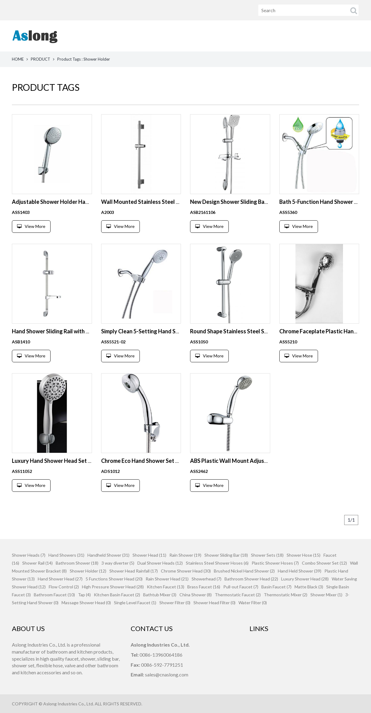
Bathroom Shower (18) (77, 563)
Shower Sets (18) (267, 555)
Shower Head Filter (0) (214, 602)
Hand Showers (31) (66, 555)
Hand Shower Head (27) (60, 578)
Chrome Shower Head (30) (186, 570)
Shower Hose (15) (303, 555)
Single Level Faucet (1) (135, 602)
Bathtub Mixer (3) (159, 594)
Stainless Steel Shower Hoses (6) (217, 563)
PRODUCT (40, 59)
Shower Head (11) (149, 555)
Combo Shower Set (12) (324, 563)
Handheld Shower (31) (108, 555)
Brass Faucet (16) (203, 586)
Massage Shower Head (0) (86, 602)
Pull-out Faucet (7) (240, 586)
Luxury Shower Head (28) (305, 578)
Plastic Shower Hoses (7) (275, 563)
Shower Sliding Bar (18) (226, 555)
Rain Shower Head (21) (167, 578)
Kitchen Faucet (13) (165, 586)
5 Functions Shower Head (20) (114, 578)
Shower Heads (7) (28, 555)
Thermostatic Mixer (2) (285, 594)
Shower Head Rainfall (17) (133, 570)
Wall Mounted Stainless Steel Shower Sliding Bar (161, 201)
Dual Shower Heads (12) (160, 563)
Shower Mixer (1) (326, 594)
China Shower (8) (195, 594)
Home (186, 36)
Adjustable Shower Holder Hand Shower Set (66, 201)
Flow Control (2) (64, 586)
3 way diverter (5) (117, 563)
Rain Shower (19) (185, 555)
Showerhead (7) (206, 578)
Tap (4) (84, 594)
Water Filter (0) (252, 602)
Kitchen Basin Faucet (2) (117, 594)
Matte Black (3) (309, 586)
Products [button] (226, 36)
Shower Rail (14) (37, 563)
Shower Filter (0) (174, 602)
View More (31, 226)
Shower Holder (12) (88, 570)
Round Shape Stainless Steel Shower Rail (240, 331)
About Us (269, 36)
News (306, 36)
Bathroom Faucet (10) (54, 594)
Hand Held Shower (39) (299, 570)
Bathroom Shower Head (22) (251, 578)
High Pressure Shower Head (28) (113, 586)
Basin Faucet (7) (276, 586)
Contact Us (346, 36)
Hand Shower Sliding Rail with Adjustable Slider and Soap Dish (88, 331)
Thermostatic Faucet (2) (238, 594)
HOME (18, 59)
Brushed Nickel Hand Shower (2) (244, 570)
